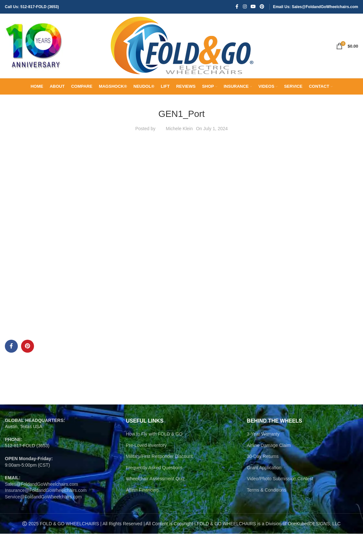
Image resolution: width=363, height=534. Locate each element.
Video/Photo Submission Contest (280, 479)
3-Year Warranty (263, 434)
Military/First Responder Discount (159, 456)
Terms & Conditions (266, 490)
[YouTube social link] (253, 7)
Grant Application (264, 468)
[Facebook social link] (237, 7)
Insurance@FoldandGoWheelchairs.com (45, 490)
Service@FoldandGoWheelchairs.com (43, 497)
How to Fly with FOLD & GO (154, 434)
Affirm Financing (142, 490)
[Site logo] (34, 45)
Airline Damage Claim (268, 445)
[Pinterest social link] (262, 7)
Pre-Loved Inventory (146, 445)
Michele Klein (179, 128)
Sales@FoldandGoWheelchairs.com (41, 484)
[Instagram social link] (245, 7)
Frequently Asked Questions (154, 468)
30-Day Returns (262, 456)
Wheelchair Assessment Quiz (155, 479)
